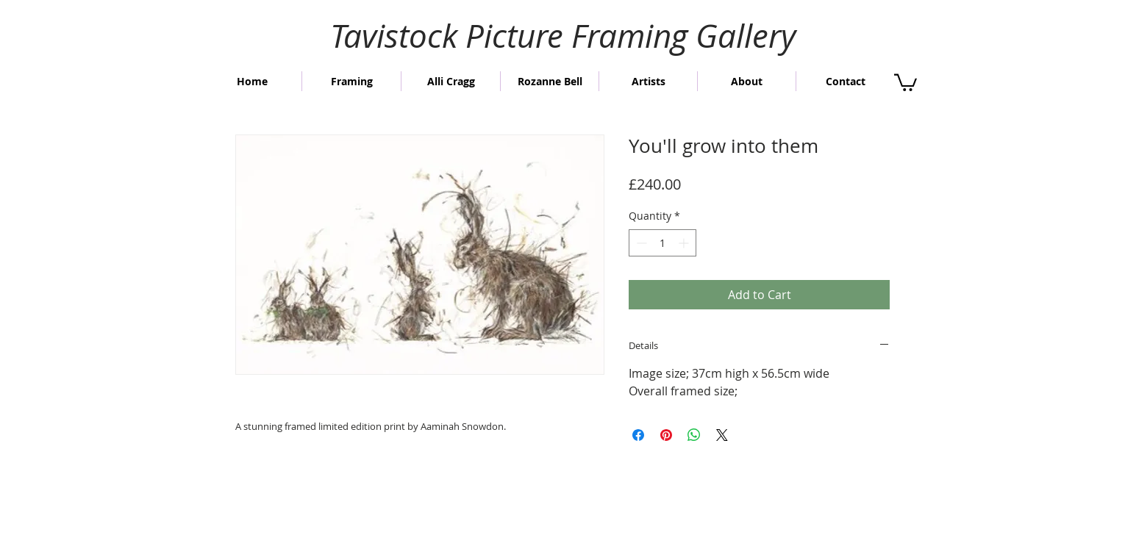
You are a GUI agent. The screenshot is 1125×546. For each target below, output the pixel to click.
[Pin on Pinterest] (666, 435)
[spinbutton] (662, 243)
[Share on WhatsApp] (694, 435)
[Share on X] (722, 435)
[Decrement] (640, 243)
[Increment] (685, 243)
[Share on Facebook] (638, 435)
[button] (905, 81)
